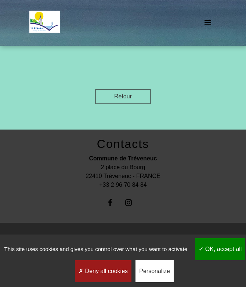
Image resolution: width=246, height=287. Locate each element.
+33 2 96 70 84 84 (122, 185)
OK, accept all (220, 249)
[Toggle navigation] (208, 23)
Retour (123, 96)
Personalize (154, 271)
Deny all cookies (103, 271)
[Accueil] (44, 23)
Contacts (123, 143)
